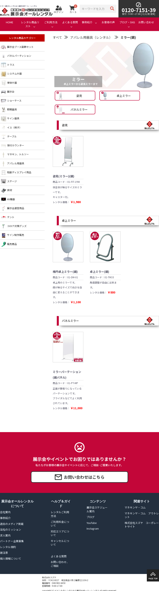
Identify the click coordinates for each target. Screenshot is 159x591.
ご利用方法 (50, 22)
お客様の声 (108, 22)
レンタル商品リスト (30, 24)
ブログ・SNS (127, 22)
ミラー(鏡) (128, 37)
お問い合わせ (146, 22)
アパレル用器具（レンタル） (91, 37)
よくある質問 (70, 22)
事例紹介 (87, 22)
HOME (9, 22)
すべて (57, 37)
